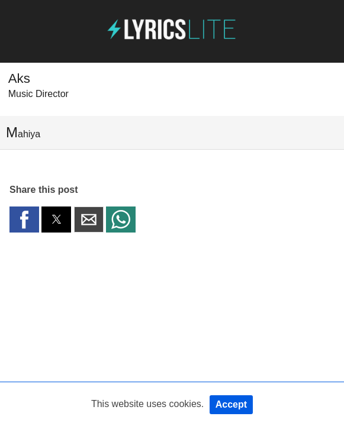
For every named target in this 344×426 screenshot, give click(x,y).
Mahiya (23, 132)
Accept (231, 404)
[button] (24, 219)
